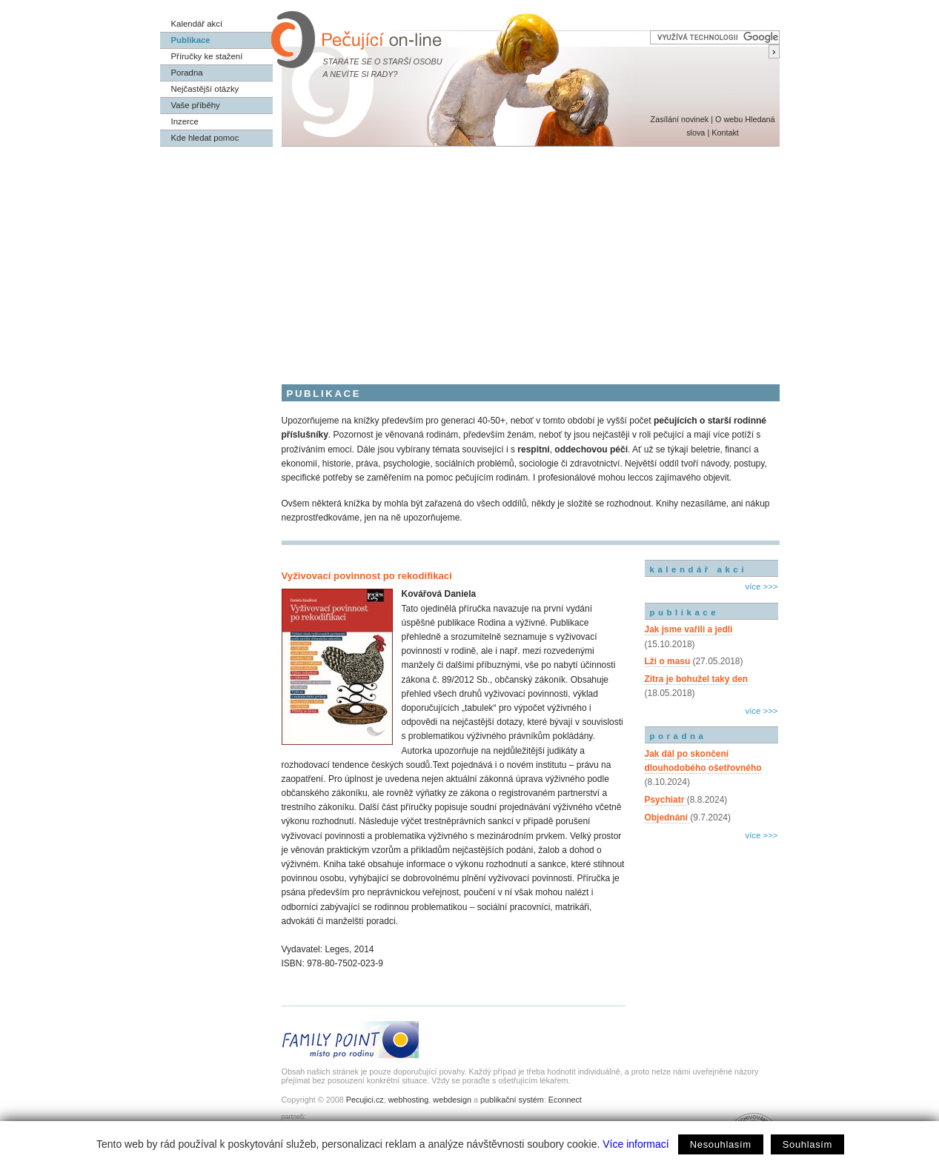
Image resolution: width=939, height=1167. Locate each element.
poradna (678, 736)
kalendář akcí (698, 569)
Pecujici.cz (365, 1099)
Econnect (565, 1099)
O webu (729, 119)
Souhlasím (807, 1144)
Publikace (190, 40)
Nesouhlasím (720, 1144)
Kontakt (725, 132)
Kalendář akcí (197, 23)
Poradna (187, 72)
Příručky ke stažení (207, 56)
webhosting (408, 1099)
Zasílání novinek (680, 119)
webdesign (452, 1099)
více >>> (761, 586)
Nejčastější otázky (205, 88)
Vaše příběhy (195, 105)
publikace (685, 612)
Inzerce (185, 121)
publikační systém (512, 1099)
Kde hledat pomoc (205, 137)
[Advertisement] (470, 257)
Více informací (635, 1144)
